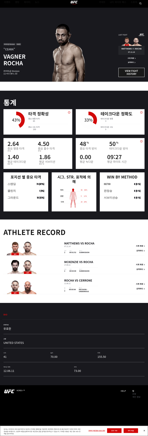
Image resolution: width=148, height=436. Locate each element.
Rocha (89, 244)
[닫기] (144, 430)
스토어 (134, 8)
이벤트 (6, 8)
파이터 (25, 8)
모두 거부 (114, 430)
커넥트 (107, 8)
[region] (74, 431)
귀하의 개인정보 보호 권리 (96, 430)
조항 (134, 393)
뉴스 (34, 8)
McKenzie (71, 262)
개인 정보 (136, 396)
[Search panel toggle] (140, 8)
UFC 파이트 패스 (121, 8)
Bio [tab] (5, 314)
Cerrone (85, 281)
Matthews (72, 244)
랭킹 (15, 8)
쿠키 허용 (131, 430)
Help (123, 390)
